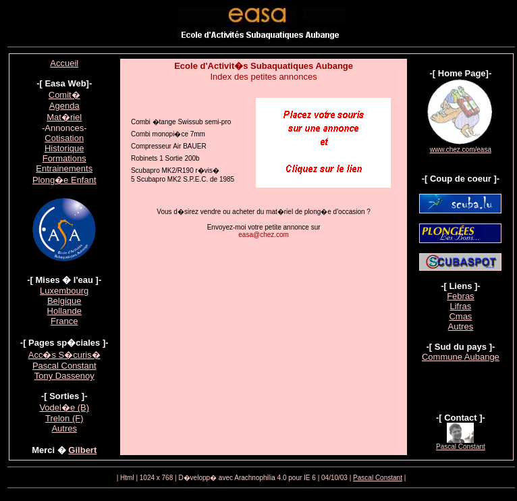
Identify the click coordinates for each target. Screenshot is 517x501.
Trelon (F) (64, 418)
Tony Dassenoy (64, 376)
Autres (64, 428)
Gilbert (82, 450)
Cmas (460, 316)
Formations (64, 158)
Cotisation (64, 138)
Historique (64, 148)
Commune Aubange (460, 357)
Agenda (64, 106)
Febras (460, 296)
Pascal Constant (64, 366)
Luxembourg (64, 291)
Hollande (64, 311)
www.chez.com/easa (460, 149)
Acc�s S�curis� (64, 355)
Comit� (64, 95)
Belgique (64, 301)
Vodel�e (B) (64, 407)
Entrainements (64, 168)
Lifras (461, 306)
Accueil (64, 63)
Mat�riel (64, 117)
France (64, 321)
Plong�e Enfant (64, 180)
